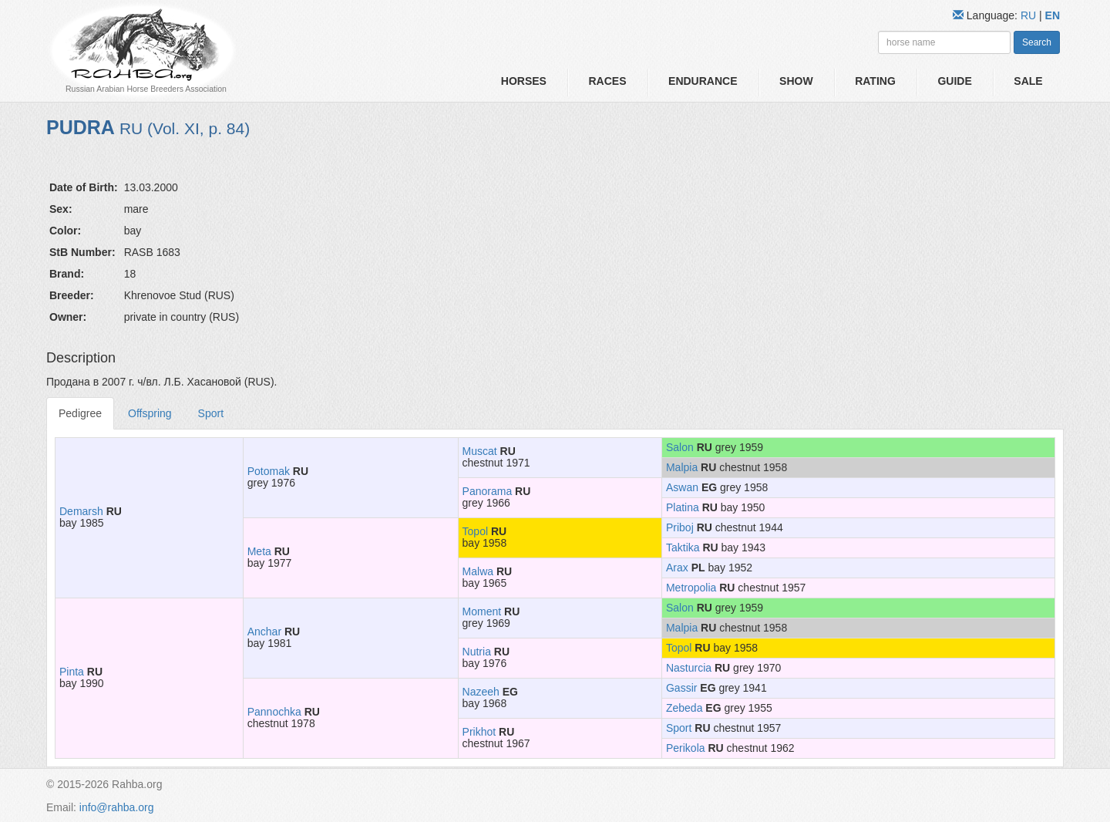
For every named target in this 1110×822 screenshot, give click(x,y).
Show (796, 81)
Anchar (264, 631)
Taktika (683, 547)
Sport (211, 413)
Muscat (479, 451)
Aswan (682, 487)
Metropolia (691, 587)
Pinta (71, 671)
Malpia (682, 467)
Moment (482, 611)
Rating (875, 81)
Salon (680, 447)
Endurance (702, 81)
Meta (259, 551)
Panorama (487, 491)
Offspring (150, 413)
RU (1030, 15)
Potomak (268, 471)
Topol (475, 531)
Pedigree (80, 413)
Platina (682, 507)
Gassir (681, 688)
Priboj (680, 527)
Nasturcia (688, 668)
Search (1036, 42)
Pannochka (274, 712)
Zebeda (684, 708)
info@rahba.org (116, 807)
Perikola (685, 748)
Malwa (477, 571)
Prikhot (479, 732)
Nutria (476, 651)
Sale (1028, 81)
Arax (677, 567)
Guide (954, 81)
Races (607, 81)
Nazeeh (481, 692)
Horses (524, 81)
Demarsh (81, 511)
